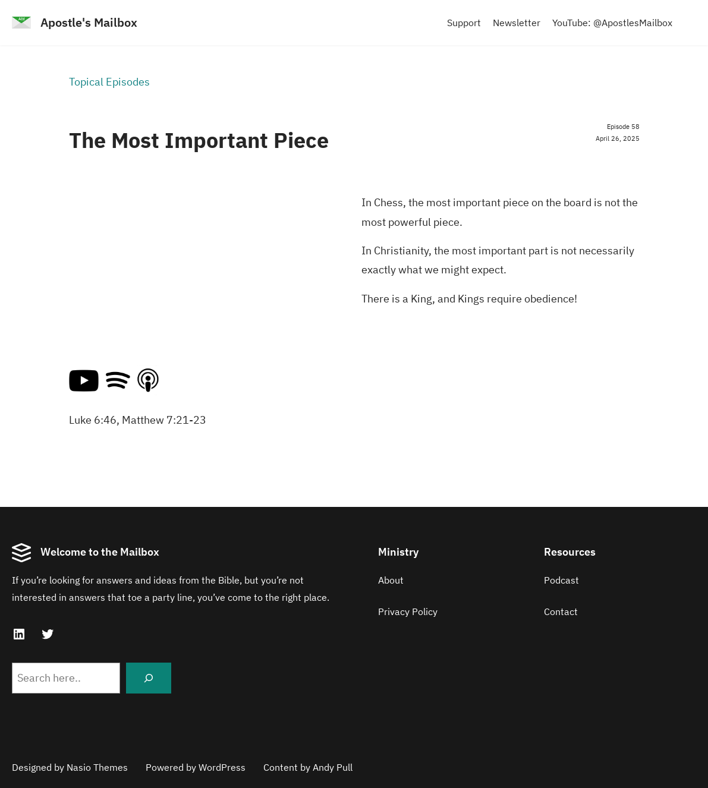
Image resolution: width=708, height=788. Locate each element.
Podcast (561, 580)
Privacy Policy (408, 611)
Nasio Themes (97, 767)
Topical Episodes (109, 82)
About (391, 580)
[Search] (148, 678)
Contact (561, 611)
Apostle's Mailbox (88, 22)
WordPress (222, 767)
